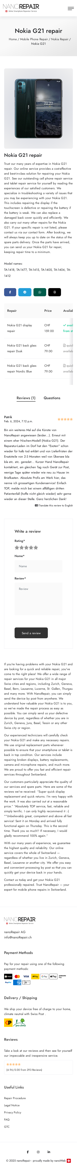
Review (20, 578)
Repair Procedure (15, 1098)
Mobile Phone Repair (34, 39)
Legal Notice (12, 1105)
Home (13, 39)
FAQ (6, 1120)
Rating (20, 541)
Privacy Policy (12, 1112)
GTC (7, 1127)
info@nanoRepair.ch (18, 937)
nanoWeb (60, 1161)
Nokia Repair (59, 39)
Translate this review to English (54, 505)
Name (20, 556)
